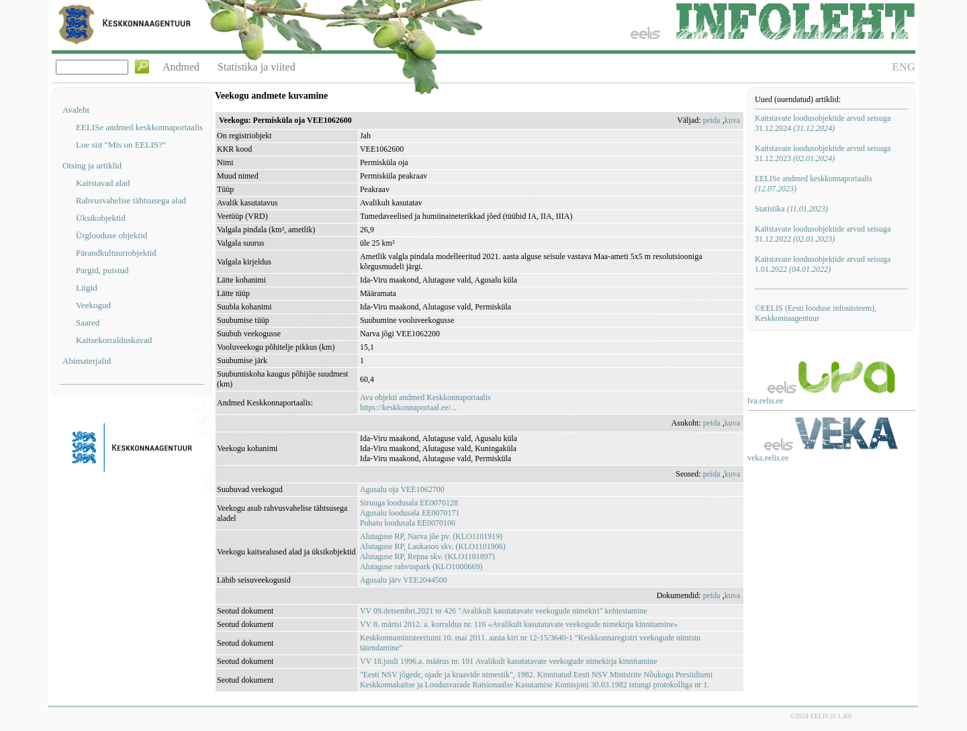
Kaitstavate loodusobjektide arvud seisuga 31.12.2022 (822, 234)
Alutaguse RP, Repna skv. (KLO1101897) (427, 556)
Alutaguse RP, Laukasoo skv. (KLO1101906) (433, 546)
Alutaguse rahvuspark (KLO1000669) (421, 566)
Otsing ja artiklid (92, 165)
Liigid (86, 288)
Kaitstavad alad (103, 183)
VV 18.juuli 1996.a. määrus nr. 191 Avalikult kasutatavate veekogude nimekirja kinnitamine (508, 661)
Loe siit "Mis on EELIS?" (121, 145)
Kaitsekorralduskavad (114, 340)
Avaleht (75, 110)
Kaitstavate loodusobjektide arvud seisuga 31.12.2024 (822, 123)
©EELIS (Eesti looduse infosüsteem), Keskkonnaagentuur (815, 313)
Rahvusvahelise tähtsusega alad (131, 200)
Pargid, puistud (102, 270)
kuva (732, 120)
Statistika (791, 208)
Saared (87, 323)
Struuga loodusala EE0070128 (409, 502)
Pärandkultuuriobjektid (116, 253)
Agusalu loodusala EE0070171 (410, 513)
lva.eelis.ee (765, 400)
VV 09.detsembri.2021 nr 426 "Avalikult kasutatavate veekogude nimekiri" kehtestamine (503, 611)
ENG (903, 66)
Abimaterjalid (86, 361)
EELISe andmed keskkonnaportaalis (139, 127)
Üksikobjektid (101, 218)
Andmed (181, 66)
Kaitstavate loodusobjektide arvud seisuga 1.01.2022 (822, 264)
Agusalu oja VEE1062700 (402, 489)
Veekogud (93, 305)
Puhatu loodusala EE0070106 (407, 523)
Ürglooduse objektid (111, 235)
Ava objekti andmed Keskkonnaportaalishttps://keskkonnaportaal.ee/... (425, 402)
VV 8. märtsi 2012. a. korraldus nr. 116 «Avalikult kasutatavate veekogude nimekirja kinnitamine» (519, 624)
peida (712, 120)
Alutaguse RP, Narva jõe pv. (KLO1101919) (431, 536)
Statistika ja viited (256, 66)
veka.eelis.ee (767, 457)
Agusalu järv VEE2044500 (403, 580)
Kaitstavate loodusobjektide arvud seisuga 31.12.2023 (822, 153)
